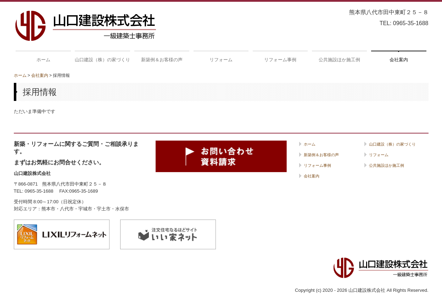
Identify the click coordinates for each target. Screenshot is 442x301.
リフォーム (221, 59)
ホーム (43, 59)
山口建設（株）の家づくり (102, 59)
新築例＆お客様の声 (162, 59)
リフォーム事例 (280, 59)
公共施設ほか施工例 (339, 59)
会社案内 (399, 59)
